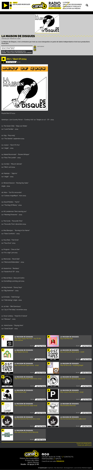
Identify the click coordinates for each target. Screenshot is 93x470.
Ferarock (60, 461)
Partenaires (47, 459)
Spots (58, 459)
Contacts (68, 457)
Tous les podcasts (84, 443)
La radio (66, 2)
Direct (15, 2)
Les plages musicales (21, 4)
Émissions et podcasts (72, 6)
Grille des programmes (72, 4)
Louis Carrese (77, 467)
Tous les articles (84, 445)
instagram (40, 46)
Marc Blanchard (58, 467)
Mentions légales (87, 467)
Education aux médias (71, 8)
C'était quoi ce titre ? (52, 457)
